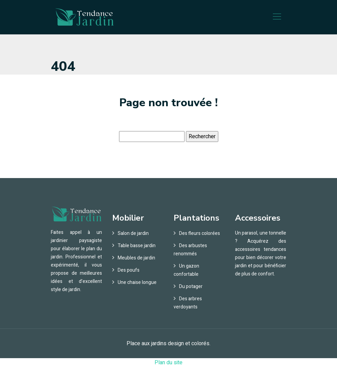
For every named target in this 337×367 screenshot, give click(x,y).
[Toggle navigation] (276, 17)
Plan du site (168, 362)
